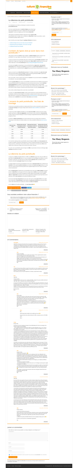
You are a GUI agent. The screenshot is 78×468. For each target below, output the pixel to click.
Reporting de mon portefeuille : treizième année (61, 53)
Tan (14, 266)
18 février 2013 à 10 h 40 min (43, 242)
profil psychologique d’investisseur (35, 62)
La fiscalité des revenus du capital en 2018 (27, 230)
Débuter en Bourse (34, 12)
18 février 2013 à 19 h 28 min (43, 310)
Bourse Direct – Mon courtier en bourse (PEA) (60, 91)
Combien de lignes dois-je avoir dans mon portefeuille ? (21, 42)
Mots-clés (68, 50)
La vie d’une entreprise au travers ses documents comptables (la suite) (16, 209)
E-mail (10, 446)
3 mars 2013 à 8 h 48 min (44, 376)
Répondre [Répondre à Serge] (45, 348)
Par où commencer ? (54, 12)
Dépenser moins (19, 12)
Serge (15, 322)
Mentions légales (18, 1)
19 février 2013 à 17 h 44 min (43, 350)
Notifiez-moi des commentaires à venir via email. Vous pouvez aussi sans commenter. (28, 454)
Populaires (54, 50)
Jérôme (15, 376)
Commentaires (62, 50)
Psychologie (24, 190)
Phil (10, 22)
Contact (12, 1)
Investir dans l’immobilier (44, 12)
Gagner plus (12, 12)
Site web (10, 450)
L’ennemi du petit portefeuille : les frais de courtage (20, 44)
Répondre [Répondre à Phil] (45, 307)
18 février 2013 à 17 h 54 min (43, 293)
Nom (10, 442)
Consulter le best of (55, 42)
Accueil (8, 12)
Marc (15, 275)
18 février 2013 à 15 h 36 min (43, 275)
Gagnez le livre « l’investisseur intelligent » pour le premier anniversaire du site (40, 209)
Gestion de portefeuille (16, 190)
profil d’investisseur (33, 95)
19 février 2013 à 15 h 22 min (43, 322)
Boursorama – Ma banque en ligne (58, 93)
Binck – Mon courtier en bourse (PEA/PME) (59, 90)
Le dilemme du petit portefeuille (16, 46)
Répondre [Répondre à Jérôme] (45, 405)
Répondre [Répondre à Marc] (45, 291)
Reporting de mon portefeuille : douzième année (61, 56)
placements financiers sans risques (37, 198)
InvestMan (16, 242)
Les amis (23, 1)
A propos (8, 1)
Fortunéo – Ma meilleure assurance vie (59, 94)
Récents (57, 50)
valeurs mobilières (36, 107)
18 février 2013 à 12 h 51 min (43, 252)
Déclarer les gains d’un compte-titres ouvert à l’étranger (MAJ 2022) (41, 230)
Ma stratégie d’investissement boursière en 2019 (14, 230)
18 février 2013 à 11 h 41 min (43, 266)
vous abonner (37, 454)
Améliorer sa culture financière (57, 120)
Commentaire (11, 431)
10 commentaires (30, 22)
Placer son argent (27, 12)
